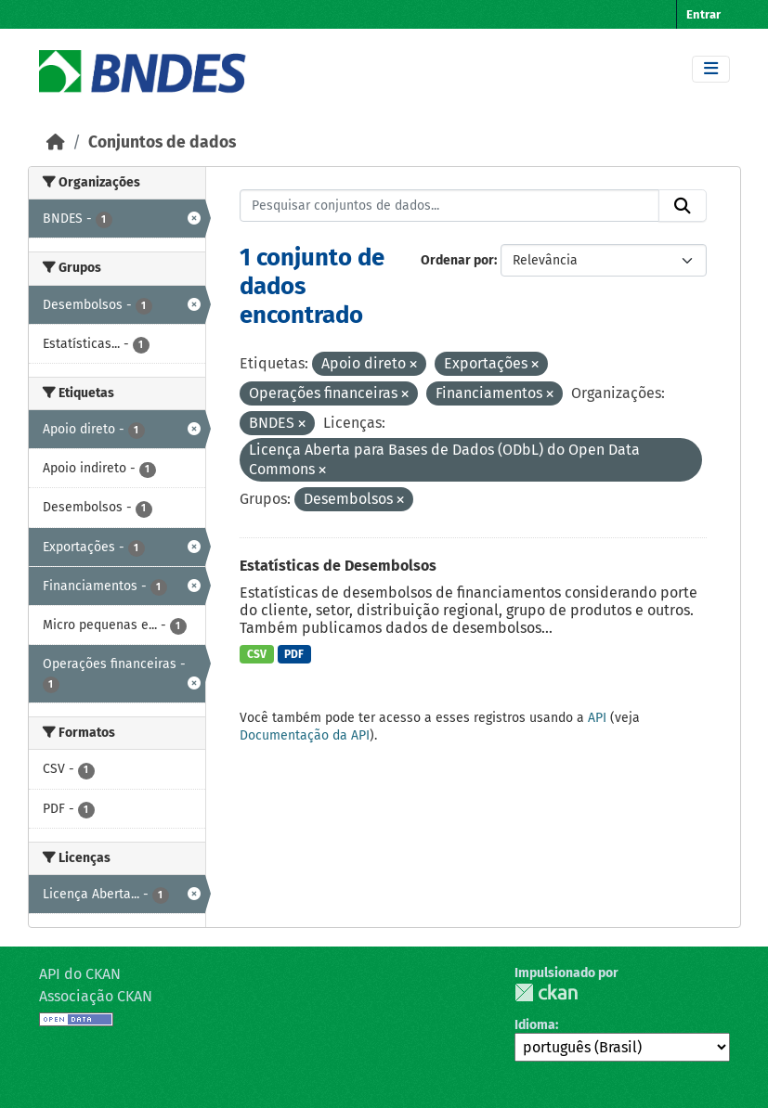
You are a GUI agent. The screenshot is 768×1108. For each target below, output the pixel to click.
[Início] (55, 142)
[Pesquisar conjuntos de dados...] (449, 206)
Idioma (534, 1025)
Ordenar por (457, 260)
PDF (294, 654)
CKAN (546, 992)
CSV (257, 654)
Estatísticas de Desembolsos (338, 565)
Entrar (703, 14)
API (597, 718)
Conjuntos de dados (162, 142)
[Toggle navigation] (711, 69)
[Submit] (682, 206)
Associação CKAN (95, 996)
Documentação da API (305, 735)
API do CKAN (80, 974)
